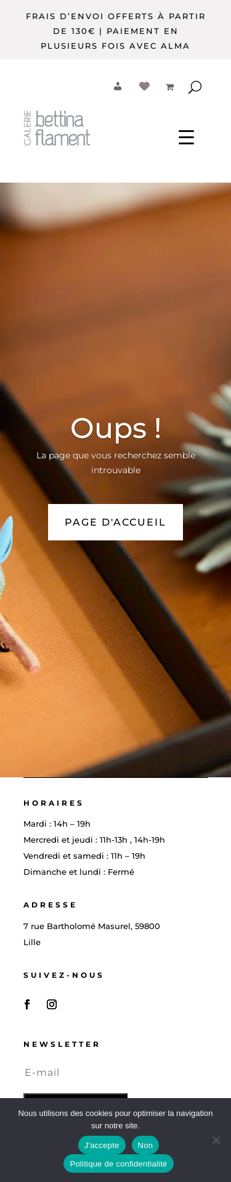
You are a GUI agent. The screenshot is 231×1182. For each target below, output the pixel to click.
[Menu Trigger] (186, 137)
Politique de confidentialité (118, 1163)
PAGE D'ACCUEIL (115, 522)
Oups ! (115, 427)
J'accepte (102, 1145)
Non (145, 1145)
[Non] (215, 1140)
